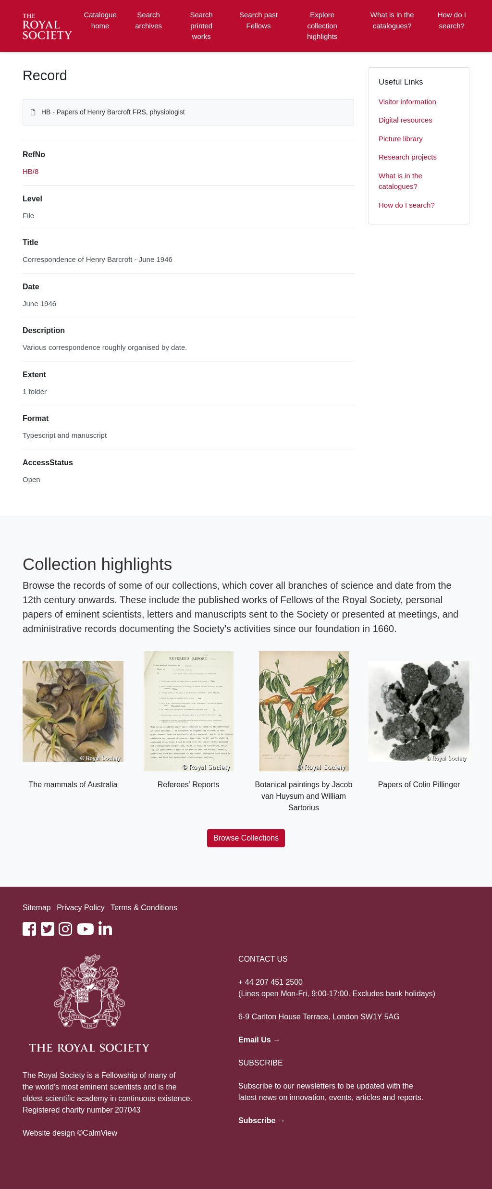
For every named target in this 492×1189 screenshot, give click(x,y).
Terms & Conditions (144, 908)
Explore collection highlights (322, 25)
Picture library (401, 139)
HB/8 (30, 171)
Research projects (408, 157)
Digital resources (405, 120)
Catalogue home (100, 20)
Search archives (148, 20)
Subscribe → (261, 1120)
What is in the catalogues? (392, 20)
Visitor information (407, 102)
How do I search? (452, 20)
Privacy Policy (81, 908)
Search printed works (201, 25)
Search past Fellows (258, 20)
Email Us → (259, 1040)
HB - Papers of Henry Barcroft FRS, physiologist (113, 112)
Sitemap (37, 908)
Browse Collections (246, 838)
